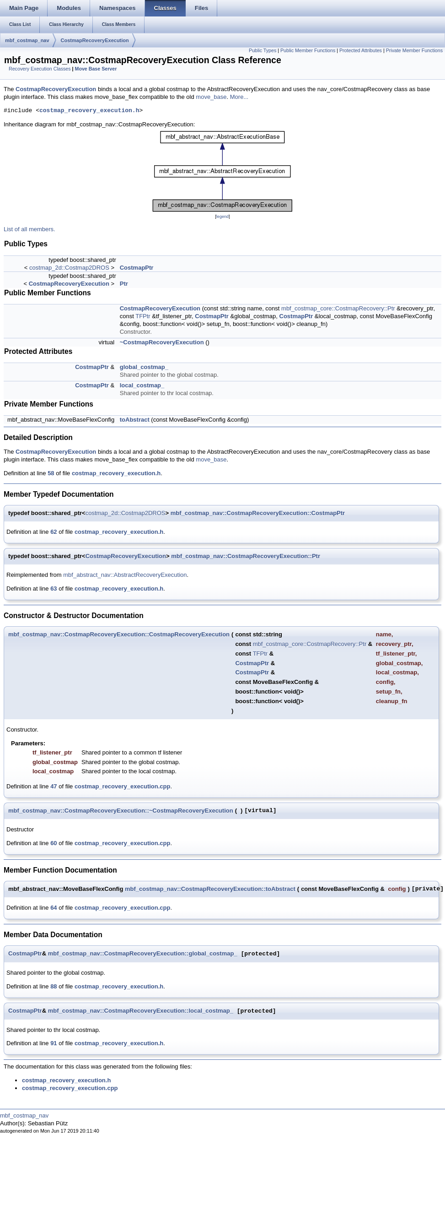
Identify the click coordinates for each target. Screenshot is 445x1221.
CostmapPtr (137, 267)
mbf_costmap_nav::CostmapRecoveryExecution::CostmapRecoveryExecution (119, 634)
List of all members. (29, 229)
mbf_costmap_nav (27, 40)
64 (53, 907)
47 (53, 786)
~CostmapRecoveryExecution (162, 342)
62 (53, 531)
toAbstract (135, 419)
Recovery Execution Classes (40, 68)
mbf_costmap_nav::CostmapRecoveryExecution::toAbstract (210, 888)
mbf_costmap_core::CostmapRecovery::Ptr (338, 308)
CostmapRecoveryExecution (95, 40)
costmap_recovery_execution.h (89, 111)
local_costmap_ (142, 385)
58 (51, 473)
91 (53, 1043)
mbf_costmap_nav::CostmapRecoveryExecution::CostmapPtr (258, 513)
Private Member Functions (414, 50)
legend (222, 216)
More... (239, 96)
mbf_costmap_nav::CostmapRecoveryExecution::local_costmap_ (140, 1011)
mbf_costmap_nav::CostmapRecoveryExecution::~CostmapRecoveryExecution (120, 810)
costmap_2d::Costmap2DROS (69, 267)
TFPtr (142, 316)
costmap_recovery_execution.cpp (123, 786)
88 (53, 986)
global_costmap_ (144, 367)
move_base (211, 96)
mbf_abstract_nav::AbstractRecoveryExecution (125, 574)
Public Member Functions (307, 50)
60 (53, 843)
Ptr (124, 283)
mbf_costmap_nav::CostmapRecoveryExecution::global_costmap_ (142, 953)
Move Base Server (96, 68)
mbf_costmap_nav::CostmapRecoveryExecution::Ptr (245, 556)
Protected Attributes (360, 50)
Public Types (262, 50)
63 (53, 588)
